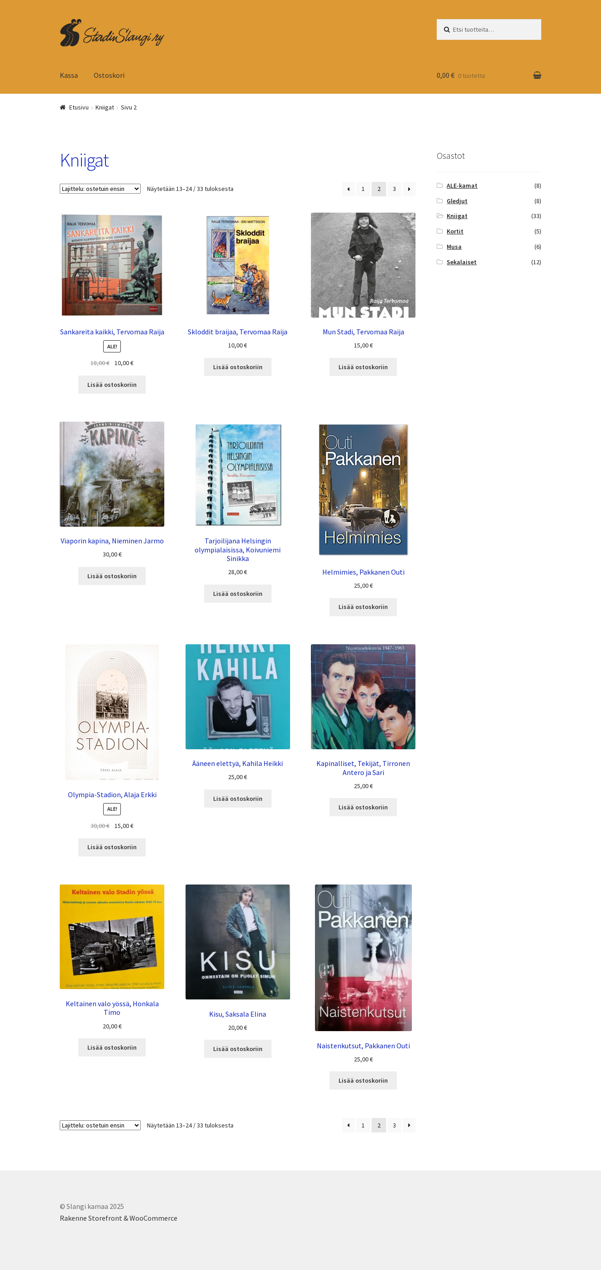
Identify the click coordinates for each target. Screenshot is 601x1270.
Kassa (69, 75)
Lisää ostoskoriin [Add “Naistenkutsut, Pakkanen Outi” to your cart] (363, 1080)
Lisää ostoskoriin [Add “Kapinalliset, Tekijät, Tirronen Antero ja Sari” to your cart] (363, 807)
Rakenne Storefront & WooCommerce (118, 1217)
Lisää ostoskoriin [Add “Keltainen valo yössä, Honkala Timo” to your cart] (112, 1047)
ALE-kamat (462, 185)
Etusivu (79, 107)
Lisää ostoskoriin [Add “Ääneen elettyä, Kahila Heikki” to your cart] (237, 798)
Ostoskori (109, 75)
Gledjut (457, 201)
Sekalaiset (462, 262)
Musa (454, 247)
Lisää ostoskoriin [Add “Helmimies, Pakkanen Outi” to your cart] (363, 607)
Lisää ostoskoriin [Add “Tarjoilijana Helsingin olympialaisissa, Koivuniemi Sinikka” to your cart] (237, 594)
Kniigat (457, 216)
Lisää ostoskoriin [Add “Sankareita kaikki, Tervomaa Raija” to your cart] (112, 385)
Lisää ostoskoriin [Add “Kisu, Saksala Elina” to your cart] (237, 1049)
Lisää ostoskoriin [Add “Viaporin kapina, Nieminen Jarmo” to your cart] (112, 576)
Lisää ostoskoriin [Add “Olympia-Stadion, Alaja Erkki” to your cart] (112, 847)
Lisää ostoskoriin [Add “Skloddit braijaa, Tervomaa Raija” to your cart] (237, 367)
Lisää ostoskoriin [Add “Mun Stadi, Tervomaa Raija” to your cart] (363, 367)
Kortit (455, 231)
